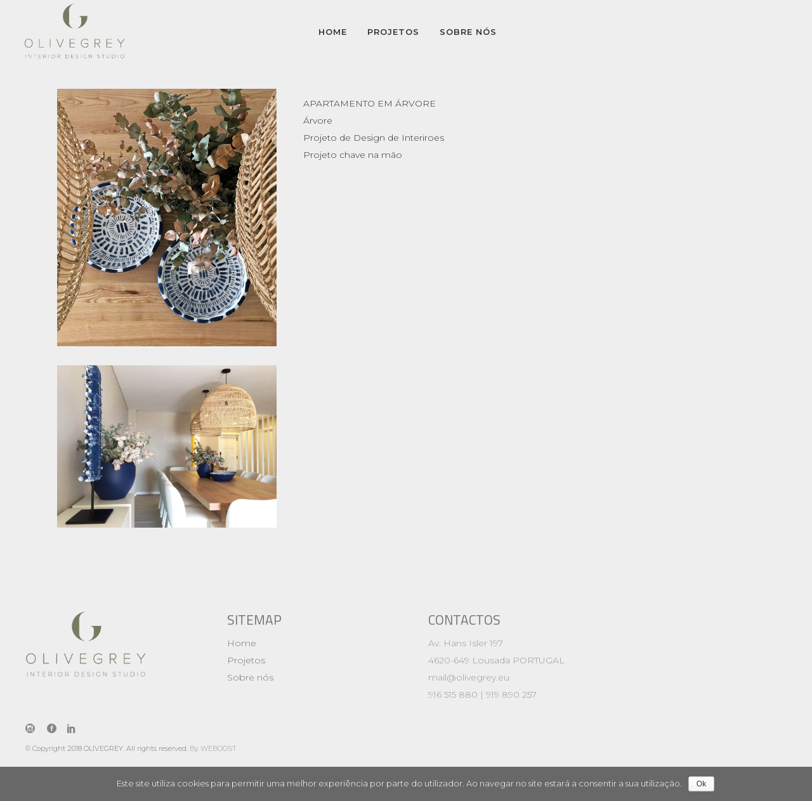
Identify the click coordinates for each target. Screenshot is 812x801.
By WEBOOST (213, 748)
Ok (701, 783)
